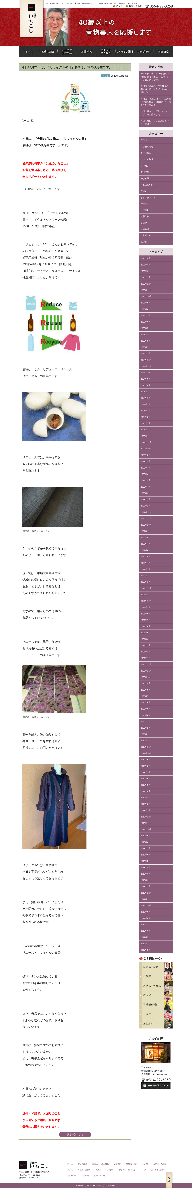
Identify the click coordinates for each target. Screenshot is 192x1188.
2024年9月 (146, 379)
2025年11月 (146, 290)
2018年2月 (146, 880)
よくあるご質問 (157, 1170)
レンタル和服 (147, 159)
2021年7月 (146, 620)
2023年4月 (146, 487)
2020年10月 (146, 677)
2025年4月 (146, 334)
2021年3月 (146, 645)
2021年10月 (146, 601)
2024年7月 (146, 392)
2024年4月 (146, 411)
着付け (144, 140)
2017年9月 (146, 912)
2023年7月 (146, 468)
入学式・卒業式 (159, 1164)
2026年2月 (146, 271)
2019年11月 (146, 747)
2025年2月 (146, 347)
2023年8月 (146, 461)
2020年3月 (146, 721)
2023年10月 (146, 449)
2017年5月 (146, 937)
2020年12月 (146, 664)
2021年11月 (146, 595)
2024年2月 (146, 423)
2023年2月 (146, 499)
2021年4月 (146, 639)
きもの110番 (147, 185)
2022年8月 (146, 537)
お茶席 (145, 1164)
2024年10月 (146, 372)
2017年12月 (146, 893)
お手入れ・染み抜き (127, 1170)
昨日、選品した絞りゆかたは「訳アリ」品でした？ (154, 113)
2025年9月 (146, 303)
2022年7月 (146, 544)
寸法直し (145, 210)
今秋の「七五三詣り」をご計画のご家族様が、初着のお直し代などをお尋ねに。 (156, 102)
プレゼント (146, 166)
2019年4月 (146, 791)
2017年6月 (146, 931)
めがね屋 (145, 178)
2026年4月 (146, 258)
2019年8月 (146, 766)
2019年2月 (146, 804)
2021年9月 (146, 607)
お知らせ (145, 229)
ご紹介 (144, 191)
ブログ (144, 223)
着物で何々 (146, 172)
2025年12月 (146, 284)
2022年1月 (146, 582)
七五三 (98, 1170)
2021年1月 (146, 658)
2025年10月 (146, 296)
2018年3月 (146, 874)
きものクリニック (149, 197)
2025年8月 (146, 309)
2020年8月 (146, 690)
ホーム (70, 1164)
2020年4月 (146, 715)
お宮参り (110, 1170)
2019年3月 (146, 798)
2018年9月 (146, 836)
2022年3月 (146, 569)
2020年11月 (146, 671)
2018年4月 (146, 867)
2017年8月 (146, 918)
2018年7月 (146, 848)
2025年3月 (146, 341)
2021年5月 (146, 633)
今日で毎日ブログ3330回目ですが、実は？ (156, 122)
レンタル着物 (147, 147)
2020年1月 (146, 734)
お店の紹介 (82, 1164)
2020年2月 (146, 728)
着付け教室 (146, 153)
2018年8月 (146, 842)
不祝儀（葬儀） (84, 1170)
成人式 (70, 1170)
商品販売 (85, 1175)
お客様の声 (146, 235)
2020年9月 (146, 683)
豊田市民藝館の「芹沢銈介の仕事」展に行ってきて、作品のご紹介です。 (156, 89)
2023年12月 (146, 436)
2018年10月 (146, 829)
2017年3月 (146, 950)
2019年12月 (146, 741)
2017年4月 (146, 944)
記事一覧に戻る (75, 1134)
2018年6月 (146, 855)
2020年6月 (146, 702)
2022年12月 (146, 512)
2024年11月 (146, 366)
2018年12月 (146, 817)
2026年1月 (146, 277)
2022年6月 (146, 550)
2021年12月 (146, 588)
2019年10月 (146, 753)
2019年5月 (146, 785)
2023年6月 (146, 474)
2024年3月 (146, 417)
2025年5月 (146, 328)
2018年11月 (146, 823)
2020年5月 (146, 709)
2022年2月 (146, 575)
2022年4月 (146, 563)
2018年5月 (146, 861)
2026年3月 (146, 265)
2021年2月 (146, 652)
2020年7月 (146, 696)
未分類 (144, 242)
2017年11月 (146, 899)
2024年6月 (146, 398)
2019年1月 (146, 810)
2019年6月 (146, 778)
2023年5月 (146, 480)
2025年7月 (146, 315)
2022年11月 (146, 518)
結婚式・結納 (131, 1164)
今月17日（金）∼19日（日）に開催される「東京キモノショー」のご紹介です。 (155, 76)
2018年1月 (146, 886)
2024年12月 (146, 360)
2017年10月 (146, 905)
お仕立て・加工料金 (100, 1164)
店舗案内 (117, 1164)
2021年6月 (146, 626)
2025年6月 (146, 322)
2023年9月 (146, 455)
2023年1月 (146, 506)
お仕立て (145, 204)
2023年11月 (146, 442)
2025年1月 (146, 353)
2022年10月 (146, 525)
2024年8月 (146, 385)
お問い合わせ (99, 1175)
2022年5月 (146, 556)
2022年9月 (146, 531)
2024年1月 (146, 430)
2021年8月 (146, 614)
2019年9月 (146, 759)
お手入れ (145, 216)
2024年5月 (146, 404)
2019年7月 (146, 772)
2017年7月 (146, 924)
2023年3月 (146, 493)
